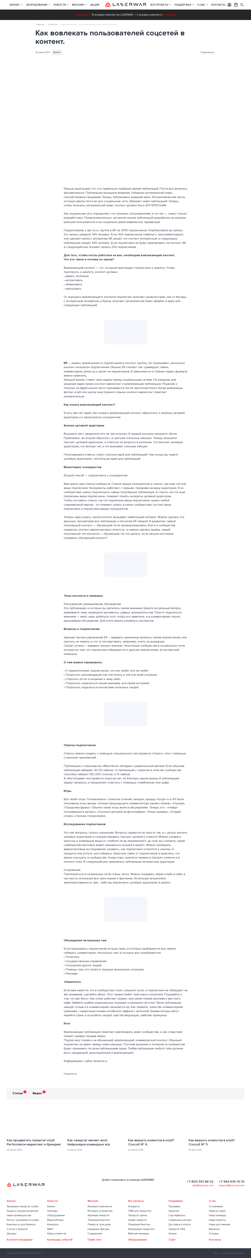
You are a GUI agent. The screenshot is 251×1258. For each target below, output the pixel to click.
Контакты (218, 4)
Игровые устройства (100, 1211)
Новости (60, 4)
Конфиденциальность (232, 1253)
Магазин (78, 4)
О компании (216, 1206)
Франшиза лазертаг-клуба (22, 1206)
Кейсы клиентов (56, 1233)
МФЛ (50, 1229)
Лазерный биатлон (99, 1220)
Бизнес (15, 4)
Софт (172, 1239)
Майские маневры (138, 1233)
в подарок (170, 14)
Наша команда (217, 1215)
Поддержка (183, 4)
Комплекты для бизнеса (21, 1224)
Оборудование (37, 4)
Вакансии (214, 1229)
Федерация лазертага (141, 1229)
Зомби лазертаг (137, 1220)
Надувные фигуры (99, 1229)
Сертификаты (176, 1215)
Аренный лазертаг (99, 1215)
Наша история (217, 1211)
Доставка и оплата (179, 1224)
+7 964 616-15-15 (231, 1182)
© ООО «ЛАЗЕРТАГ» (31, 1253)
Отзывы (213, 1233)
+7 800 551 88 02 (200, 1182)
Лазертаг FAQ (176, 1229)
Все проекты (136, 1201)
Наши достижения (219, 1224)
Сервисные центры (179, 1220)
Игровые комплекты (100, 1206)
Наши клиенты (217, 1220)
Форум (172, 1233)
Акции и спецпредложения (22, 1211)
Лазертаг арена (137, 1215)
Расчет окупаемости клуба (23, 1220)
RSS (216, 1253)
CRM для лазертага (139, 1211)
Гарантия (173, 1211)
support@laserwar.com (231, 1185)
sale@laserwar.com (203, 1185)
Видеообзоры (55, 1220)
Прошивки (174, 1206)
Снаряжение (95, 1233)
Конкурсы (53, 1224)
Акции (94, 4)
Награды (52, 1211)
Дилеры (11, 1233)
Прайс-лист (95, 1239)
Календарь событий (59, 1239)
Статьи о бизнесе (17, 1229)
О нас (201, 4)
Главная (39, 24)
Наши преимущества (19, 1215)
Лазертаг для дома (99, 1224)
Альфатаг (134, 1206)
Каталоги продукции (20, 1239)
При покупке (82, 14)
